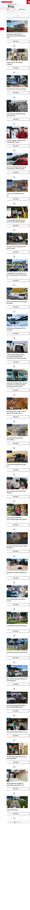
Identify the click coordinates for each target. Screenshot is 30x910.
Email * (8, 853)
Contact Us (25, 885)
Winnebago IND (15, 865)
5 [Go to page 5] (17, 822)
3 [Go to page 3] (12, 822)
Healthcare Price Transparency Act (9, 888)
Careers (15, 871)
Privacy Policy (4, 885)
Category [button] (5, 16)
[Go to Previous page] (8, 822)
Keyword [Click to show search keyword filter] (22, 9)
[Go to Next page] (21, 822)
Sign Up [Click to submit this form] (9, 857)
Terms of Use (15, 891)
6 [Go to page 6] (19, 822)
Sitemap (11, 885)
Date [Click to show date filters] (8, 9)
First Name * (9, 846)
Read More (16, 41)
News (15, 868)
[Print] (15, 45)
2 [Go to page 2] (10, 822)
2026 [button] (18, 15)
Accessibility (18, 885)
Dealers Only (15, 876)
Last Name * (9, 850)
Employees (15, 874)
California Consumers (23, 888)
